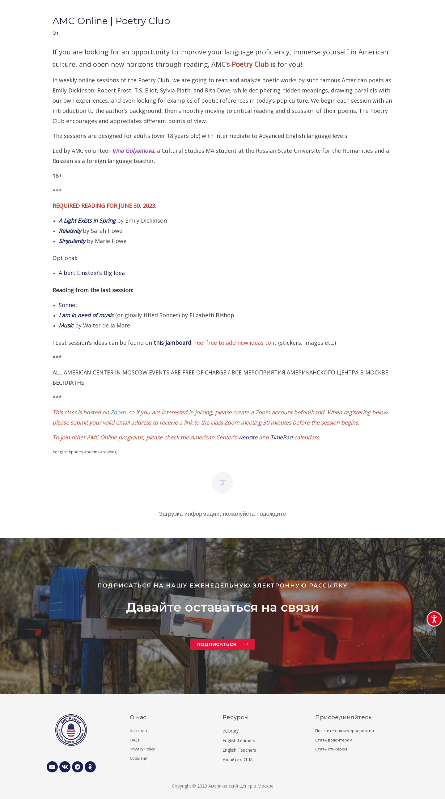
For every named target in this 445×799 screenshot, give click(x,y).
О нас (138, 717)
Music (67, 325)
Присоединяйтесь (343, 717)
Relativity (71, 230)
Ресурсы (235, 717)
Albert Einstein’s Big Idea (92, 272)
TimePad (281, 437)
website (248, 437)
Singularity (73, 241)
